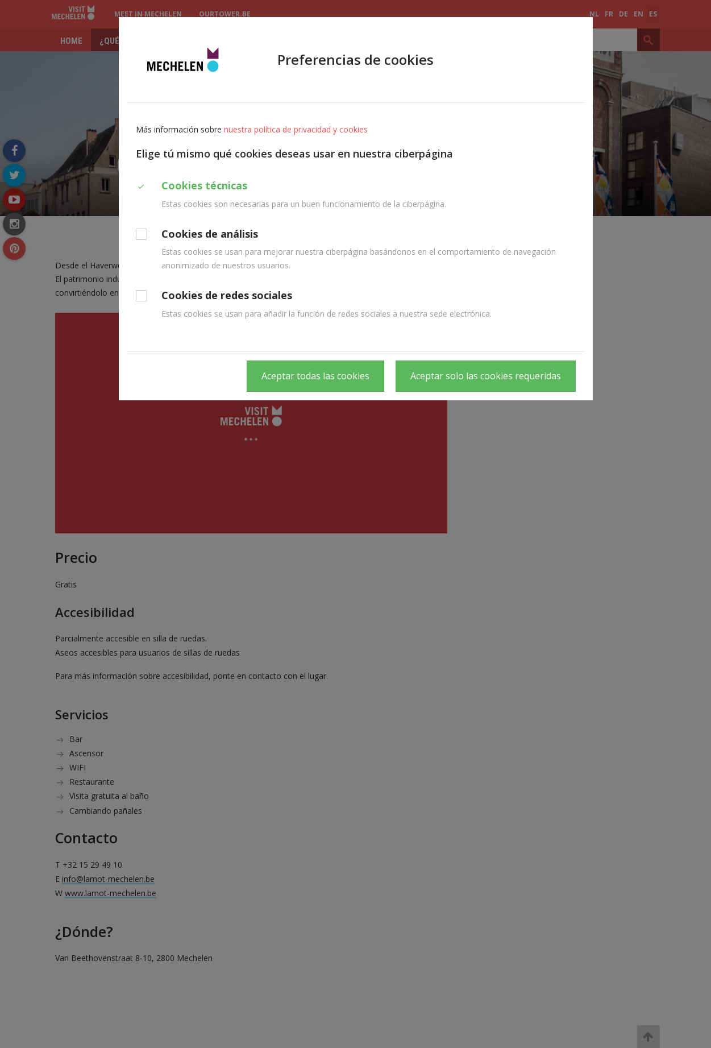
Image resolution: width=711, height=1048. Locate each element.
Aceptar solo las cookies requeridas (485, 376)
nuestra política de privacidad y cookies (296, 129)
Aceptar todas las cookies (315, 376)
